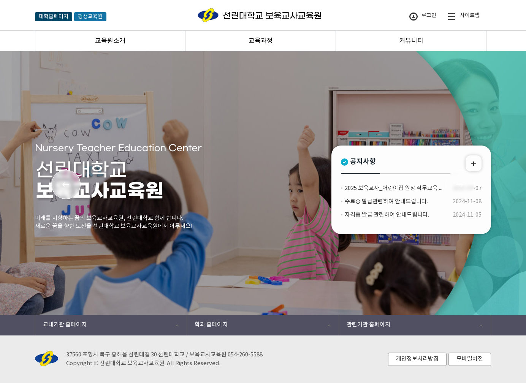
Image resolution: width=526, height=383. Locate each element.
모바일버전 (469, 359)
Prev (66, 184)
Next (460, 184)
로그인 (422, 17)
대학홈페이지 (53, 17)
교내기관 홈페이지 (107, 326)
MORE (474, 163)
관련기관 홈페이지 (411, 326)
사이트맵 (464, 17)
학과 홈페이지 (259, 326)
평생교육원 (90, 17)
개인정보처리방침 (417, 359)
